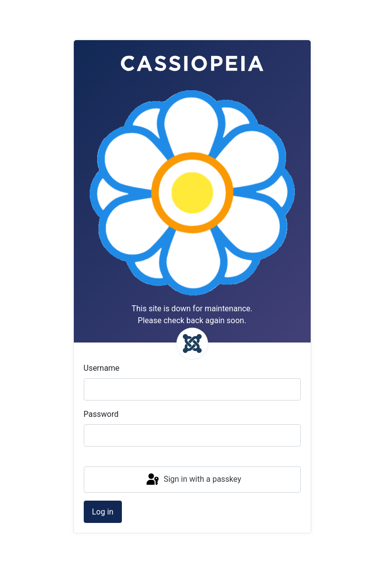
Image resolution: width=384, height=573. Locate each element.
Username (102, 368)
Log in (102, 511)
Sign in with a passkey (193, 479)
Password (101, 414)
